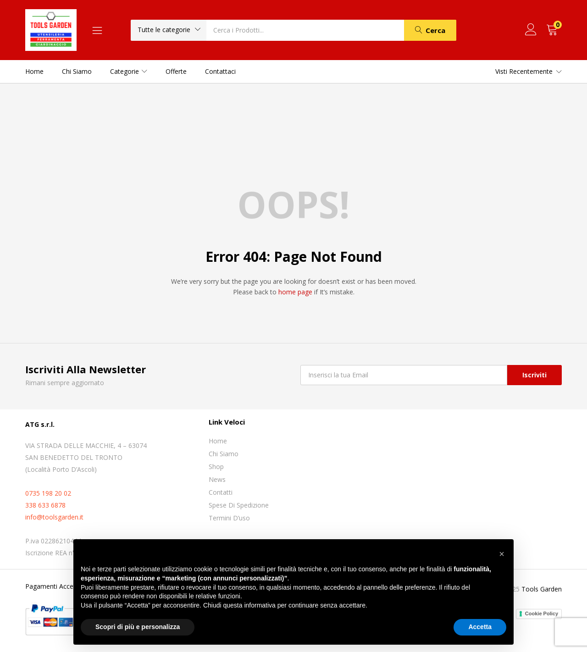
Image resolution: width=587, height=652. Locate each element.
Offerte (176, 71)
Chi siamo (77, 71)
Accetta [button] (480, 626)
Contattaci (220, 71)
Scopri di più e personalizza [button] (137, 626)
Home (34, 71)
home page (295, 291)
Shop (216, 466)
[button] (168, 30)
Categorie (128, 71)
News (217, 479)
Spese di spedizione (239, 505)
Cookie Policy (541, 613)
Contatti (221, 492)
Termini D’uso (229, 518)
